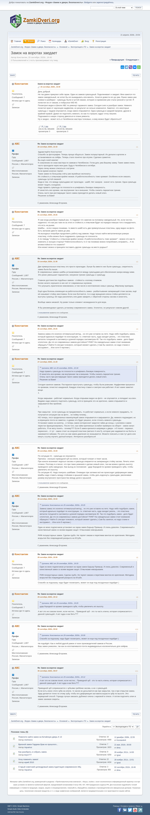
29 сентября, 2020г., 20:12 (47, 597)
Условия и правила (128, 806)
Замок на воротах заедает (49, 84)
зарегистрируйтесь (105, 2)
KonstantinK (121, 740)
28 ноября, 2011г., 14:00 (124, 752)
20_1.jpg (43, 126)
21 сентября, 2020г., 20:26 (47, 215)
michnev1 (28, 740)
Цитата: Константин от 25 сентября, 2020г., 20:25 (63, 505)
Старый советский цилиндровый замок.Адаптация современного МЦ (49, 767)
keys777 (28, 755)
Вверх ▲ (139, 806)
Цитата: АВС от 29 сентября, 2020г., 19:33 (60, 563)
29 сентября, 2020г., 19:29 (47, 451)
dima (118, 748)
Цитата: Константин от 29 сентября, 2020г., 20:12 (63, 677)
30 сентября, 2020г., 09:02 (47, 629)
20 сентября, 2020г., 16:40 (50, 87)
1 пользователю (43, 313)
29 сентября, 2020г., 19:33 (47, 499)
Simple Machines (23, 806)
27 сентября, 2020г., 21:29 (47, 362)
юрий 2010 (29, 762)
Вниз (12, 75)
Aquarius (28, 747)
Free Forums (20, 812)
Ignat (119, 755)
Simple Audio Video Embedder (18, 809)
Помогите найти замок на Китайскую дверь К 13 (40, 737)
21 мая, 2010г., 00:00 (122, 745)
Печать (136, 75)
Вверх (13, 714)
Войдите (88, 2)
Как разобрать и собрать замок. (32, 752)
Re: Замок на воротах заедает (51, 144)
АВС (17, 144)
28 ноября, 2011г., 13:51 (124, 760)
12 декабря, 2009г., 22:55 (124, 737)
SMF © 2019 (11, 806)
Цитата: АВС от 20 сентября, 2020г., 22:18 (60, 368)
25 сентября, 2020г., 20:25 (47, 329)
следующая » (132, 60)
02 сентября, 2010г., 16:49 (125, 767)
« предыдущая (117, 60)
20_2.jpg (61, 126)
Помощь (116, 806)
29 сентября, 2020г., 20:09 (47, 557)
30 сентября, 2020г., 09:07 (47, 671)
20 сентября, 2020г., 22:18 (47, 147)
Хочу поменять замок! (28, 759)
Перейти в (106, 727)
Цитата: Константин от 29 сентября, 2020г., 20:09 (63, 635)
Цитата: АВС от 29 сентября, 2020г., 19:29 (60, 603)
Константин (21, 84)
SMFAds (10, 812)
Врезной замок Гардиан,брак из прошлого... (38, 744)
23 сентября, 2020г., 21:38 (47, 261)
